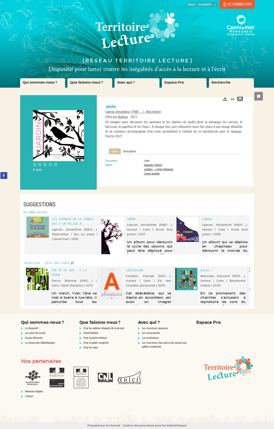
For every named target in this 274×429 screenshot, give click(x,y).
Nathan (123, 116)
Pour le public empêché (96, 343)
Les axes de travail (35, 333)
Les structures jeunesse (155, 328)
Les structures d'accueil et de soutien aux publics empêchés (164, 345)
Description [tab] (129, 151)
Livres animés (152, 173)
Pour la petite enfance (95, 338)
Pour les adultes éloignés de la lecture (103, 328)
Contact (29, 396)
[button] (42, 83)
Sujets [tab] (114, 151)
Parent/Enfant (90, 333)
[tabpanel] (173, 167)
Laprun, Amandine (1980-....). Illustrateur (133, 111)
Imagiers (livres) (153, 165)
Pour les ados (90, 347)
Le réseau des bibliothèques (40, 343)
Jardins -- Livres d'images (158, 169)
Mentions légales (34, 391)
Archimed (113, 425)
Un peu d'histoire (34, 338)
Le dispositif (31, 328)
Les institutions (150, 338)
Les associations (151, 333)
